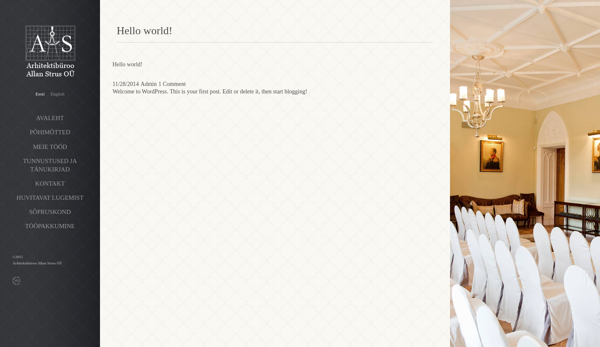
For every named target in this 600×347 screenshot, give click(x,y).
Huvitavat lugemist (50, 197)
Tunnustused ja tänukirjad (50, 165)
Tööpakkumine (50, 226)
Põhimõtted (50, 132)
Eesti (40, 93)
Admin (148, 84)
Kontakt (50, 183)
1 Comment (172, 84)
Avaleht (50, 118)
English (57, 93)
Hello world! (127, 64)
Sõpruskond (50, 212)
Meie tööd (50, 146)
